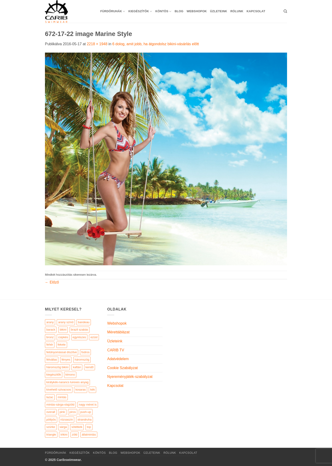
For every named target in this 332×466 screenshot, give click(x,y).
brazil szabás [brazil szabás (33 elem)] (79, 329)
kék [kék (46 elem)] (92, 389)
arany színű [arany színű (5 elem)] (65, 322)
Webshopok (197, 11)
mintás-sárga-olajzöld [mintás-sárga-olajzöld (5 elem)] (60, 404)
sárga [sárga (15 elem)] (63, 427)
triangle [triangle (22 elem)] (51, 434)
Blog (179, 11)
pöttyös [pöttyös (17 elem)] (51, 419)
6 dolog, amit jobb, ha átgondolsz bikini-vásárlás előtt (155, 44)
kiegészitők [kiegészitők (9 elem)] (53, 374)
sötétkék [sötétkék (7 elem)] (77, 427)
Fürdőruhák (112, 11)
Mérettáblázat (118, 332)
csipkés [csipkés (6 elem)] (63, 337)
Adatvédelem (118, 359)
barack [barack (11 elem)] (50, 329)
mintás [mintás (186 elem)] (62, 397)
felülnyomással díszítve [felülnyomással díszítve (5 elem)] (61, 352)
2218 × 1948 (97, 44)
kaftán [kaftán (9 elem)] (77, 367)
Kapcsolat (255, 11)
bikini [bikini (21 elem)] (63, 329)
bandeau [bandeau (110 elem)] (83, 322)
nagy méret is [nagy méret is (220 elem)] (88, 404)
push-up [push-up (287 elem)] (85, 412)
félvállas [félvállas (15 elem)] (51, 359)
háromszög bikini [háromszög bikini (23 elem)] (57, 367)
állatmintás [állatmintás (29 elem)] (89, 434)
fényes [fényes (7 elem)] (66, 359)
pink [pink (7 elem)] (62, 412)
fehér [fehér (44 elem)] (49, 344)
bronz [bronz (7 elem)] (50, 337)
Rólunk (236, 11)
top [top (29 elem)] (89, 427)
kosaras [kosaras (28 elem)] (80, 389)
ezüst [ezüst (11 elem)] (94, 337)
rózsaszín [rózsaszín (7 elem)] (66, 419)
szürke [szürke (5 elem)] (50, 427)
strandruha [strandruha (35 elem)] (84, 419)
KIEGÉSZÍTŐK (140, 11)
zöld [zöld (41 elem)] (74, 434)
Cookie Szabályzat (122, 368)
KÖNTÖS (163, 11)
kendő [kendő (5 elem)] (90, 367)
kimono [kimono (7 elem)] (70, 374)
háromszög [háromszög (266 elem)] (82, 359)
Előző (52, 282)
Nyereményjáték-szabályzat (130, 377)
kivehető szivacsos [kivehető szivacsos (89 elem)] (58, 389)
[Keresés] (285, 11)
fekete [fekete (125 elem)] (62, 344)
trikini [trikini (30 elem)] (63, 434)
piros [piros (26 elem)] (72, 412)
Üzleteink (218, 11)
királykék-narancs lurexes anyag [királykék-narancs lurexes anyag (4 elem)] (67, 382)
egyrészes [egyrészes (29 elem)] (79, 337)
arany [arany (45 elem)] (50, 322)
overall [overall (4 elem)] (50, 412)
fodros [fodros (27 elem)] (85, 352)
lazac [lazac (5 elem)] (49, 397)
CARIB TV (115, 350)
